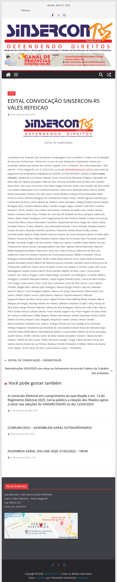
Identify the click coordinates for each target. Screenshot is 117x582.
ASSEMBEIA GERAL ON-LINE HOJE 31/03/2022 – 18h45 (48, 451)
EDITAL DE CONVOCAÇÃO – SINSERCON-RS (32, 360)
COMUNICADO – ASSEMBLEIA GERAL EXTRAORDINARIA (50, 427)
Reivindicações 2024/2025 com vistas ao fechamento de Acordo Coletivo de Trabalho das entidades (59, 371)
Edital (11, 93)
